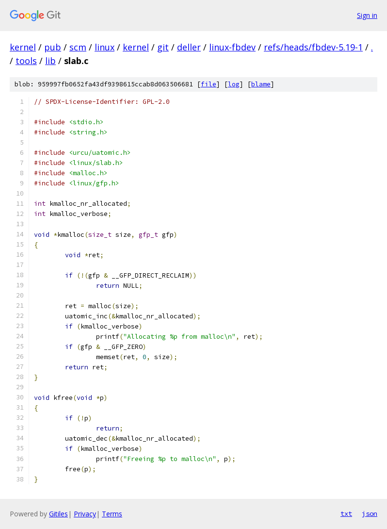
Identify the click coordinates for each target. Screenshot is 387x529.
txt (346, 513)
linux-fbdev (232, 47)
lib (50, 60)
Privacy (85, 513)
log (234, 84)
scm (77, 47)
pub (52, 47)
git (163, 47)
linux (104, 47)
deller (189, 47)
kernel (23, 47)
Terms (112, 513)
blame (261, 84)
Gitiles (58, 513)
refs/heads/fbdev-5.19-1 (313, 47)
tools (26, 60)
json (369, 513)
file (208, 84)
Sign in (367, 15)
